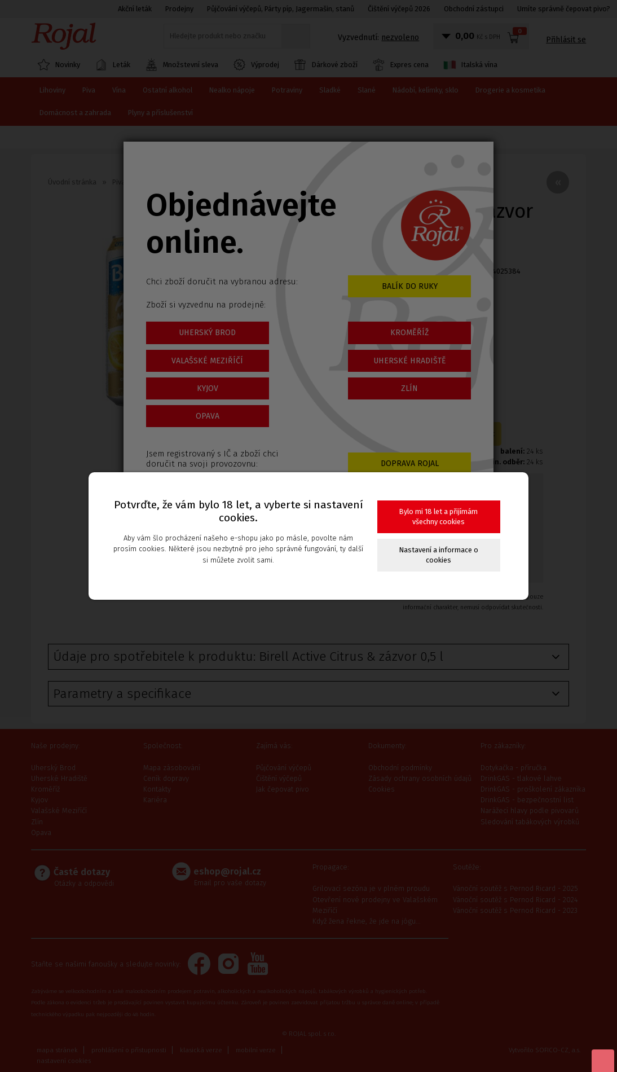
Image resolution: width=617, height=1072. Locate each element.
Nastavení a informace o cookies (438, 555)
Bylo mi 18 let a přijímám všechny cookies (438, 516)
